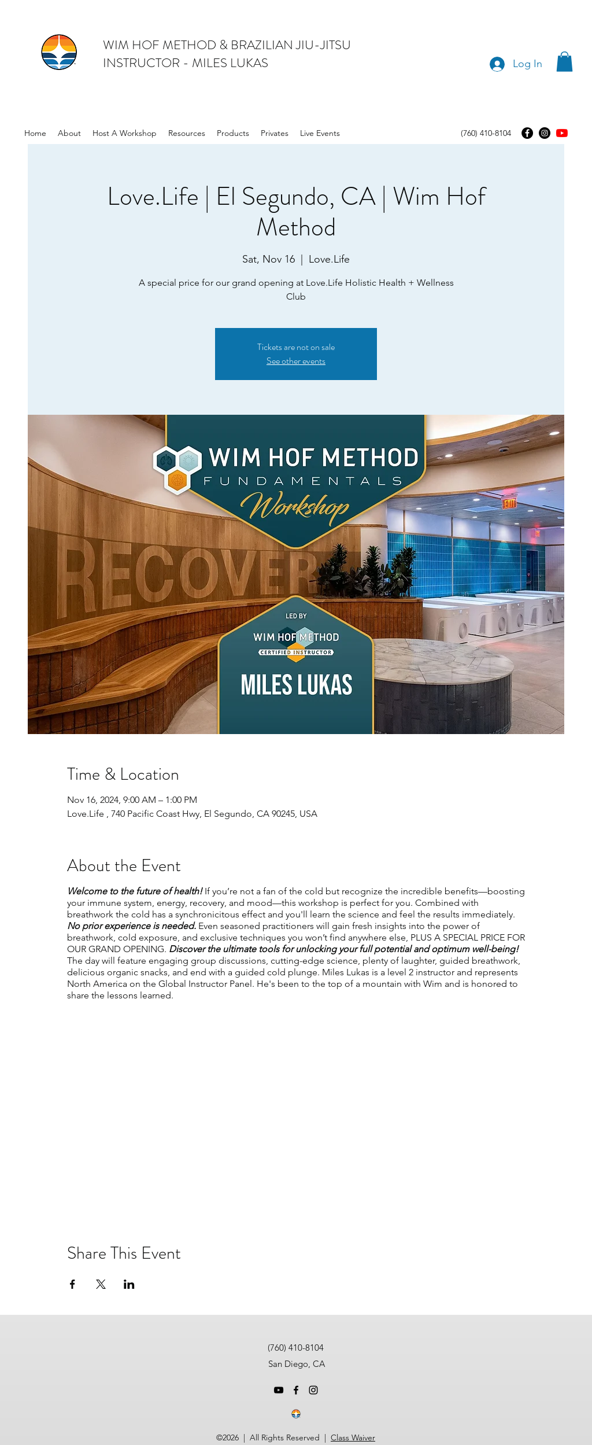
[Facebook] (527, 133)
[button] (564, 61)
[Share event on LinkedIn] (129, 1284)
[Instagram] (544, 133)
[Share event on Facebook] (72, 1284)
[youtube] (562, 133)
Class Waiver (353, 1437)
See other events (296, 360)
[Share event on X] (100, 1284)
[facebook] (296, 1390)
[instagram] (313, 1390)
